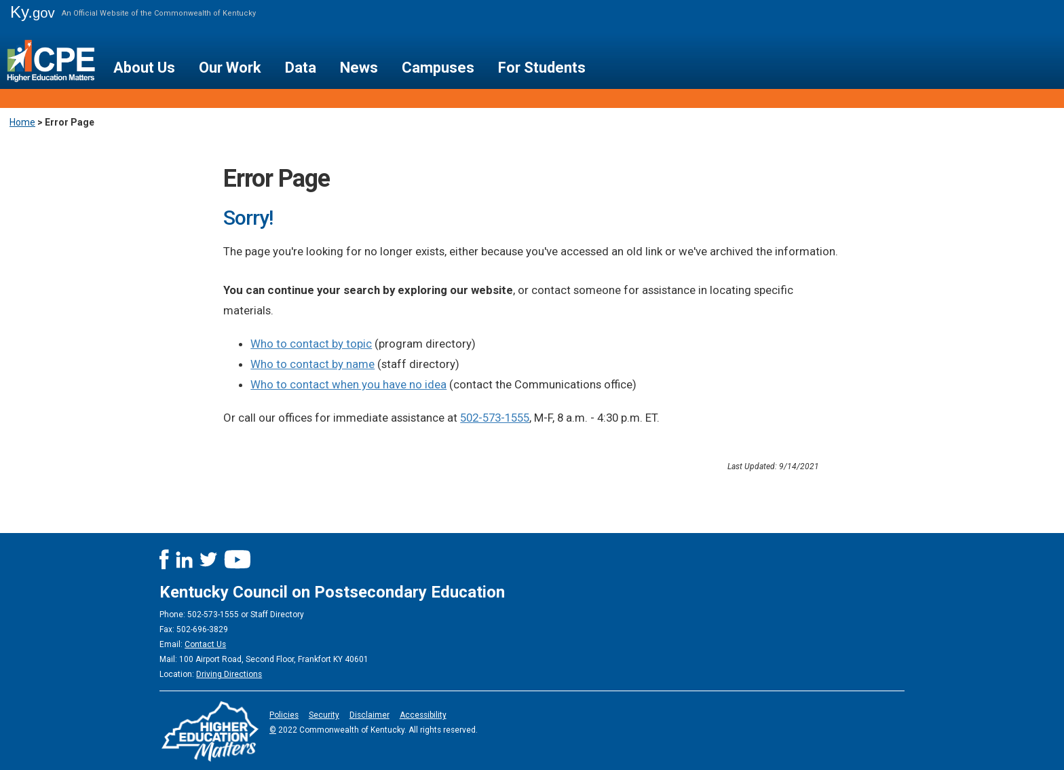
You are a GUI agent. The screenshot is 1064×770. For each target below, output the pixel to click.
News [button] (359, 67)
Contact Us (205, 644)
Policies (284, 715)
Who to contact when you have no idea (348, 384)
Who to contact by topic (311, 343)
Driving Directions (229, 674)
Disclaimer (369, 715)
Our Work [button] (230, 67)
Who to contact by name (312, 364)
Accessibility (423, 715)
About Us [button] (144, 67)
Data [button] (300, 67)
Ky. (32, 12)
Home (22, 122)
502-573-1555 (494, 417)
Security (324, 715)
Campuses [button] (438, 67)
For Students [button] (542, 67)
